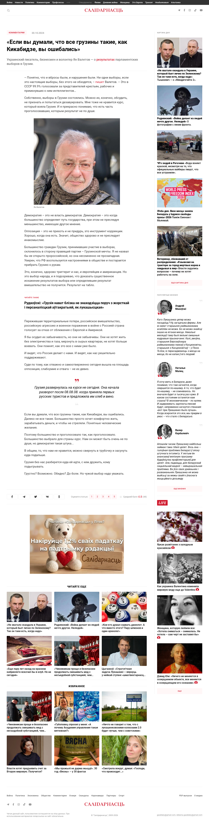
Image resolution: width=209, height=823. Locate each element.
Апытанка (175, 2)
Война (9, 2)
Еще (180, 691)
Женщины (125, 2)
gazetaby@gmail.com (166, 815)
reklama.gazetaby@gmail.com (189, 815)
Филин (98, 2)
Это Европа (137, 2)
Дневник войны (110, 2)
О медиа (198, 795)
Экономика (32, 795)
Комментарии (43, 2)
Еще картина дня (179, 283)
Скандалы (84, 795)
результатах (105, 59)
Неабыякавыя (162, 2)
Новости (19, 2)
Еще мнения (180, 489)
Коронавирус (97, 795)
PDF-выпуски (185, 795)
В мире (72, 795)
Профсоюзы (58, 2)
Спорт (121, 795)
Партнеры (111, 795)
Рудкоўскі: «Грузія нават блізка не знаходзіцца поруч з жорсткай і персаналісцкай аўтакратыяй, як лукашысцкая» (76, 305)
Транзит (149, 2)
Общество (46, 795)
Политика (29, 2)
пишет (99, 82)
